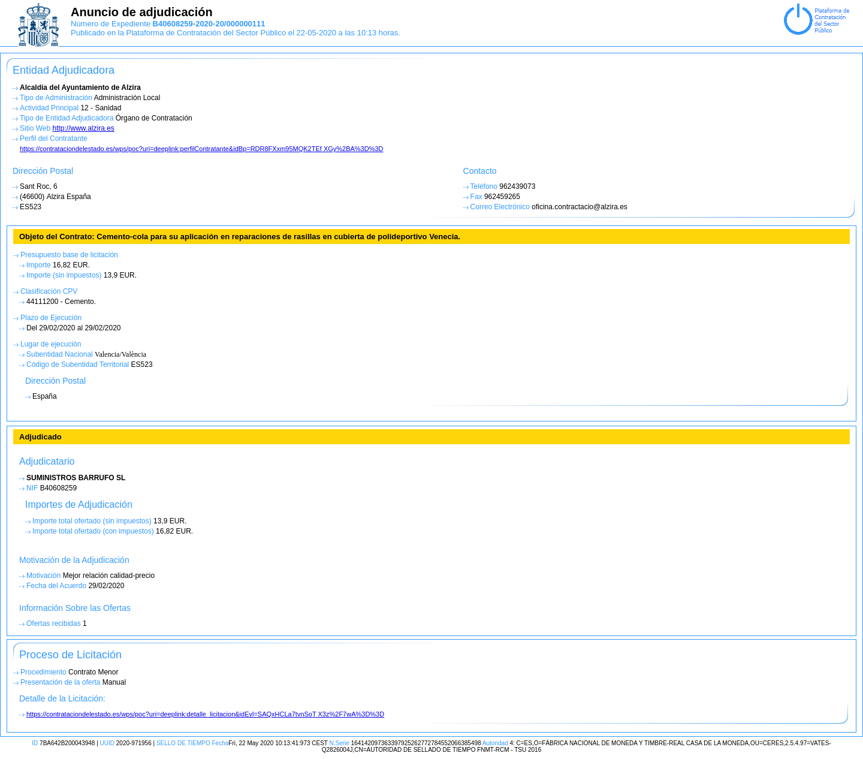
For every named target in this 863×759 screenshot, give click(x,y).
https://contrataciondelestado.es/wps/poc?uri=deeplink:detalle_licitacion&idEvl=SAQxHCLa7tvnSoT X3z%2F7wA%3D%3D (205, 714)
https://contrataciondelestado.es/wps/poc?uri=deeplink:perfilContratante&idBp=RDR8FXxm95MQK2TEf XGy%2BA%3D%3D (202, 148)
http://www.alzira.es (83, 128)
